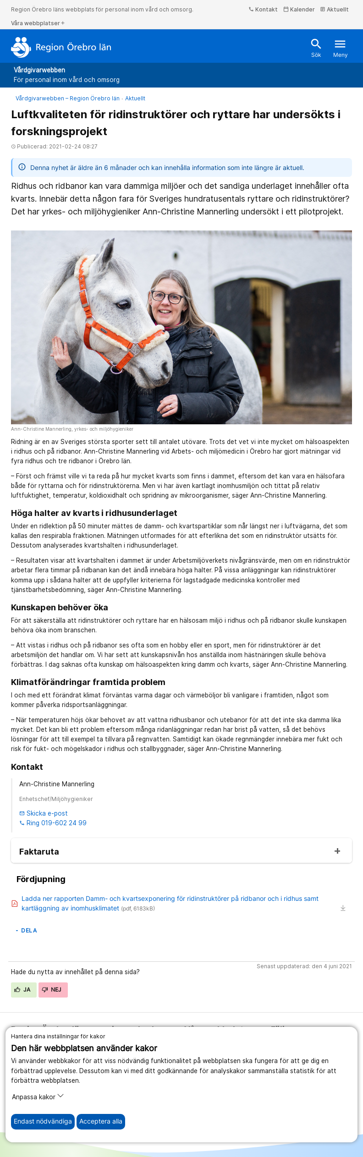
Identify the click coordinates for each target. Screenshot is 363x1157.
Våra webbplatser (38, 23)
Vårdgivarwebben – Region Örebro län (68, 98)
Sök (316, 48)
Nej (52, 989)
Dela (25, 930)
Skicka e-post (43, 813)
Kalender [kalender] (299, 9)
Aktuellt (334, 9)
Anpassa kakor (38, 1096)
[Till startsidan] (61, 47)
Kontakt (263, 9)
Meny (340, 48)
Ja (22, 989)
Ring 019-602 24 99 (53, 823)
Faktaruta (39, 852)
